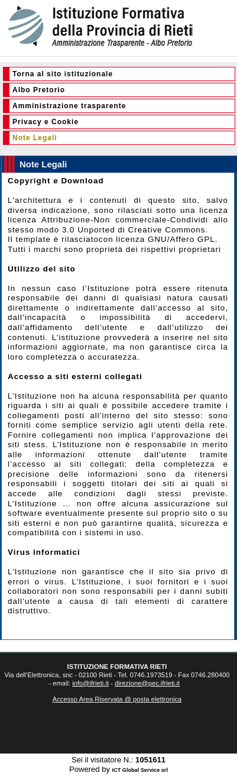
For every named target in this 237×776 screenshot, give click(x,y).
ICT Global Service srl (140, 770)
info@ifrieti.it (90, 683)
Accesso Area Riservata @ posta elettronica (117, 699)
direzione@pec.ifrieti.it (147, 683)
